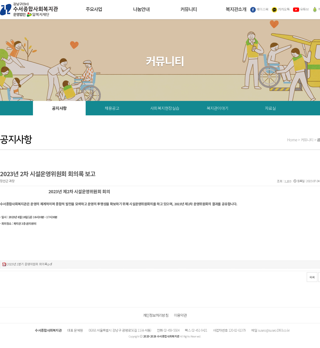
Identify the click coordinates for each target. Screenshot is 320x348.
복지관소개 (236, 9)
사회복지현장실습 (164, 108)
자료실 (270, 108)
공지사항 (59, 108)
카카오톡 (281, 9)
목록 (312, 277)
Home (292, 139)
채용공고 (112, 108)
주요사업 (94, 9)
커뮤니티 (188, 9)
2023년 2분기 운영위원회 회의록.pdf (29, 264)
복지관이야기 (218, 108)
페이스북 (259, 9)
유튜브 (301, 9)
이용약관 (180, 315)
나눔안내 (141, 9)
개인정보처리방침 (155, 315)
